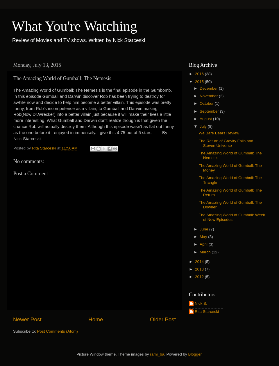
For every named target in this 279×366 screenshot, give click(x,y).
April (204, 244)
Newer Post (27, 319)
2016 (200, 74)
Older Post (163, 319)
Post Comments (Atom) (57, 331)
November (209, 96)
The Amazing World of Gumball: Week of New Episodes (232, 217)
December (209, 88)
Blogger (195, 354)
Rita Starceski (207, 311)
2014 (200, 261)
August (206, 119)
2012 (200, 277)
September (210, 111)
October (207, 103)
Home (95, 319)
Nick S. (201, 303)
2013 (200, 269)
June (204, 229)
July (204, 126)
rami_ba (157, 354)
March (206, 252)
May (204, 237)
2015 (200, 82)
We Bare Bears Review (219, 133)
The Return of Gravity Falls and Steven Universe (226, 143)
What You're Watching (74, 26)
